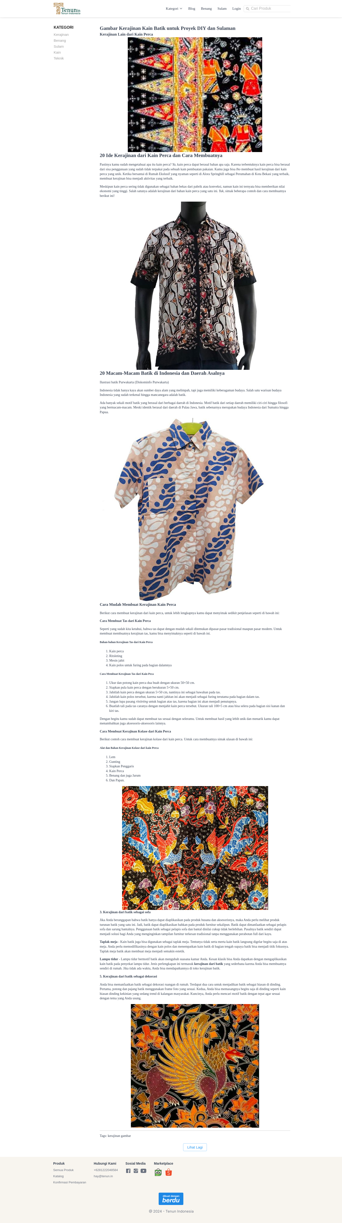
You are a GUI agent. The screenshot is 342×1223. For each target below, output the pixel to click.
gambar (126, 1136)
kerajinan (114, 1136)
